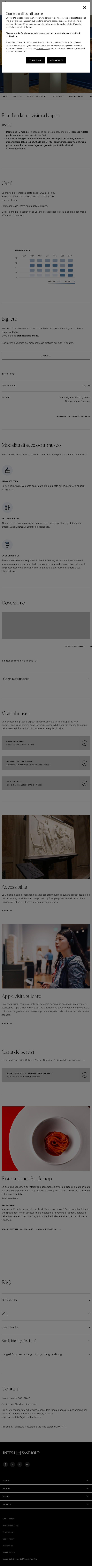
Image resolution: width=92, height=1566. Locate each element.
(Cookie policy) (43, 48)
